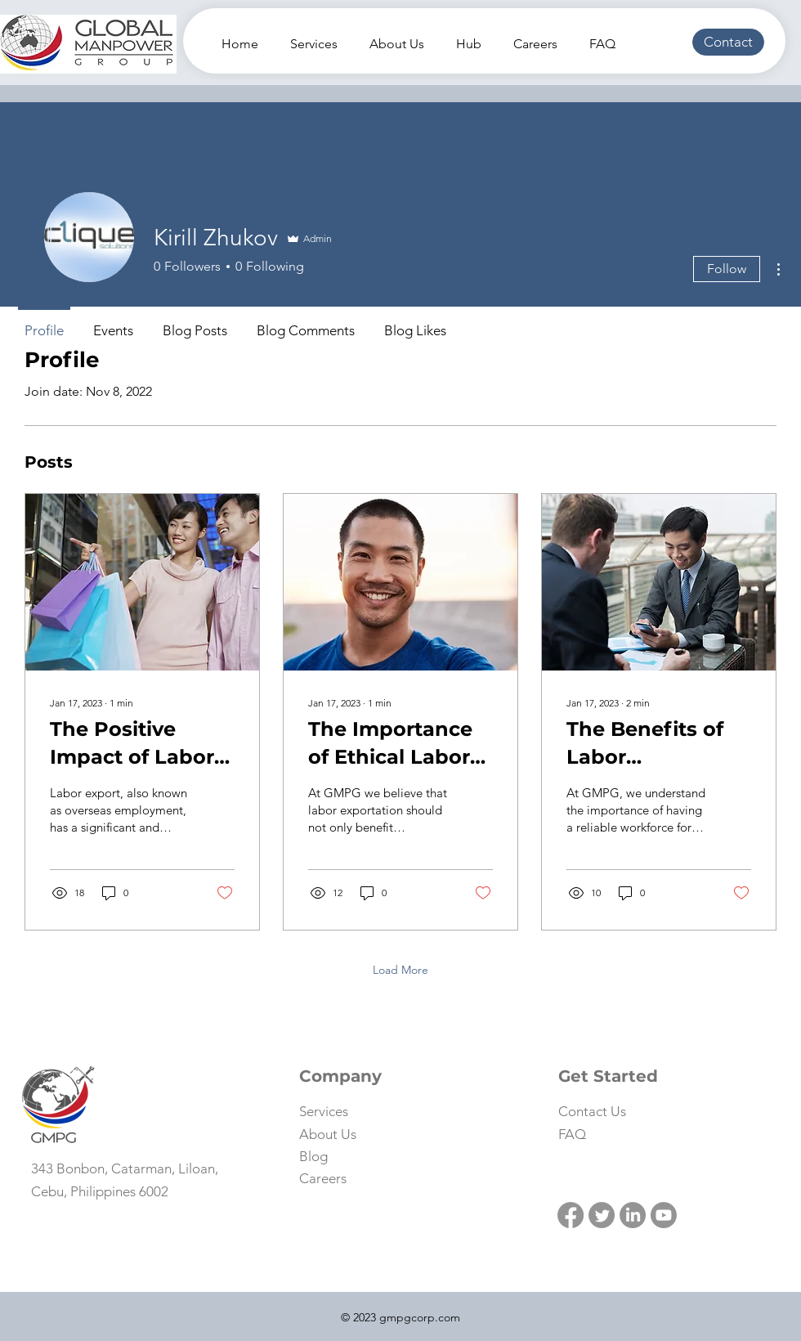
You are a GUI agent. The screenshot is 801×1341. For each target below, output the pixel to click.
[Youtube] (664, 1215)
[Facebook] (570, 1215)
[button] (728, 42)
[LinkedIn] (633, 1215)
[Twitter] (601, 1215)
